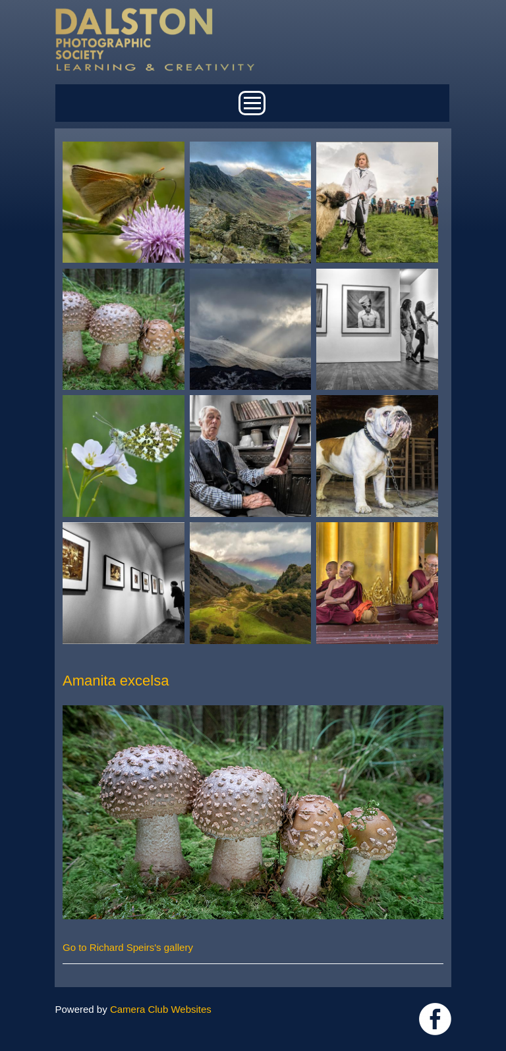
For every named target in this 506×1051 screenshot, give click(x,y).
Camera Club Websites (160, 1009)
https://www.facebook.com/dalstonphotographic (435, 1019)
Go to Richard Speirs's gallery (128, 947)
